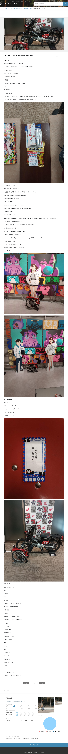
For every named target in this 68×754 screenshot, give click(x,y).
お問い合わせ (17, 749)
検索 (66, 3)
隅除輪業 (21, 8)
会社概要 (2, 749)
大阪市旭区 (17, 8)
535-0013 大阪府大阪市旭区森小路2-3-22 (16, 702)
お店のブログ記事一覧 (29, 8)
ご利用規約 (9, 749)
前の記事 (26, 683)
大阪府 (12, 8)
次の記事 (42, 683)
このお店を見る (34, 744)
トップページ (7, 8)
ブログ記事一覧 (34, 683)
